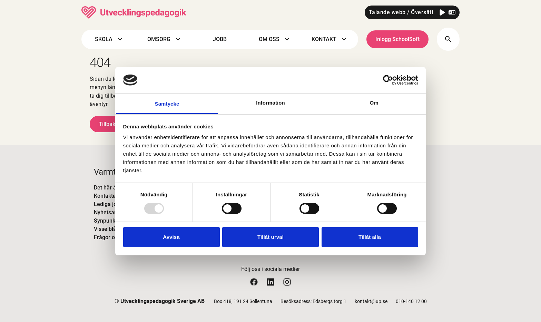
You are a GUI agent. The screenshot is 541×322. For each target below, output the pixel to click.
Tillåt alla (369, 237)
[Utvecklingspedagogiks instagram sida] (287, 281)
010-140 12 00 (411, 301)
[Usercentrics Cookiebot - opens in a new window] (388, 80)
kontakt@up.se (371, 301)
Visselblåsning (112, 229)
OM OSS (275, 39)
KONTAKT (330, 39)
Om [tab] (374, 103)
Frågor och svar (113, 237)
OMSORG (164, 39)
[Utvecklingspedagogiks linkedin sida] (270, 281)
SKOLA (109, 39)
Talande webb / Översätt (401, 12)
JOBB (220, 39)
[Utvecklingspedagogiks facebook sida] (254, 281)
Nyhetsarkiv (108, 212)
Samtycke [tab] (167, 104)
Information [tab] (270, 103)
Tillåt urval (270, 237)
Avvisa (171, 237)
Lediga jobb (108, 204)
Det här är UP (110, 187)
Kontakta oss (110, 196)
